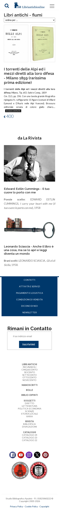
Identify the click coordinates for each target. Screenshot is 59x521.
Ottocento (29, 377)
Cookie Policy (31, 506)
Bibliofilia (29, 424)
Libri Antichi (29, 364)
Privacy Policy (16, 506)
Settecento (29, 375)
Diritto (29, 403)
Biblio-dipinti (29, 395)
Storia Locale (29, 413)
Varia (29, 416)
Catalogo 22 (29, 440)
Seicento (29, 372)
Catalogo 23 (29, 437)
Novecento (29, 380)
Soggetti (29, 400)
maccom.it (20, 511)
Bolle (29, 390)
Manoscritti (29, 385)
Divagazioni (29, 426)
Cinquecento (30, 369)
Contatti (29, 280)
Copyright (44, 506)
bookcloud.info (35, 511)
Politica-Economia (29, 408)
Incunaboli (29, 367)
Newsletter (29, 312)
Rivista (29, 421)
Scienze (29, 411)
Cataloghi (29, 432)
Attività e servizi (29, 286)
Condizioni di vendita (29, 299)
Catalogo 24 (29, 435)
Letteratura (29, 406)
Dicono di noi (29, 306)
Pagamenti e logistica (29, 293)
